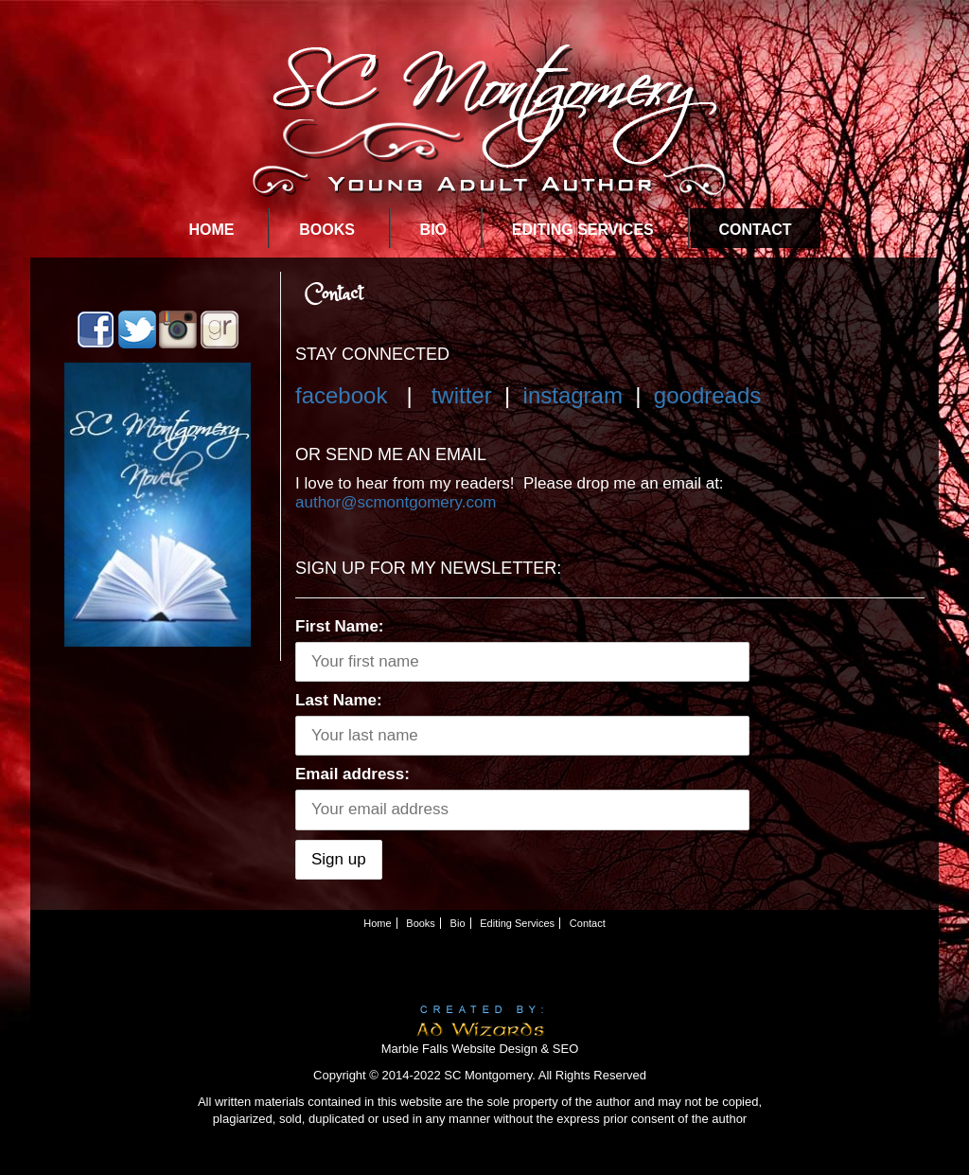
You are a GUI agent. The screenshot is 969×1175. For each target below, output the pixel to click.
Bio (433, 230)
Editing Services (583, 230)
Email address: (352, 774)
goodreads (707, 395)
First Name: (339, 626)
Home (211, 230)
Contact (755, 230)
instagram (573, 395)
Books (327, 230)
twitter (461, 395)
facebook (341, 395)
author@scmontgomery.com (396, 502)
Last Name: (338, 700)
